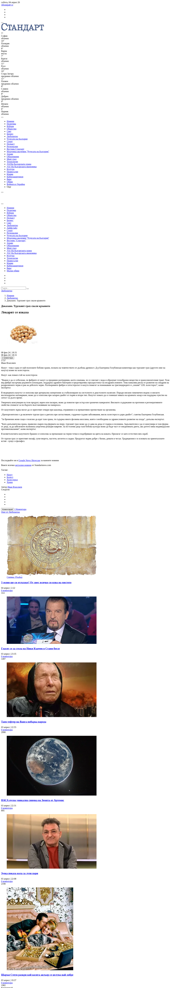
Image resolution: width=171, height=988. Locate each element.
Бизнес (10, 134)
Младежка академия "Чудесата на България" (28, 151)
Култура (10, 169)
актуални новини (23, 465)
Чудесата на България (17, 139)
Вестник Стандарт (15, 149)
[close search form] (2, 203)
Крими (10, 174)
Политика (11, 124)
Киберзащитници (15, 177)
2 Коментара (20, 509)
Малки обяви (13, 271)
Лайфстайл (12, 228)
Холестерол (12, 480)
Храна (10, 482)
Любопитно (12, 136)
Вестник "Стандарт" (16, 240)
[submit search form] (28, 288)
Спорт (10, 141)
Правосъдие (12, 171)
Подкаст (11, 144)
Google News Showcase (29, 460)
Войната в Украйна (16, 184)
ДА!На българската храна (19, 164)
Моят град (12, 159)
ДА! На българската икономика (22, 166)
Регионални (12, 146)
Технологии (12, 161)
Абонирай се (7, 5)
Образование (13, 156)
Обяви (10, 182)
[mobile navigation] (2, 22)
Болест (10, 477)
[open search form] (2, 117)
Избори (10, 126)
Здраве (10, 154)
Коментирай (7, 509)
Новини (10, 121)
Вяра (9, 179)
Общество (11, 129)
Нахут (9, 474)
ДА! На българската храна (19, 250)
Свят (9, 131)
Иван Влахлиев (15, 487)
